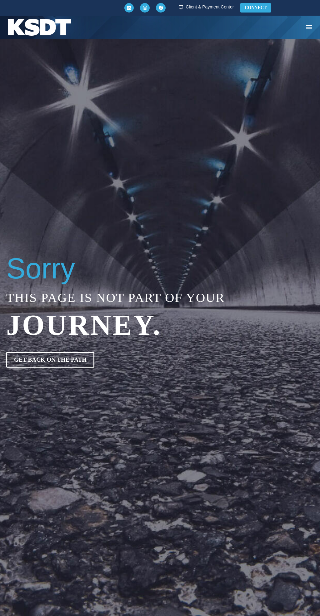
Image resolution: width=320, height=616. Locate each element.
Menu (309, 27)
